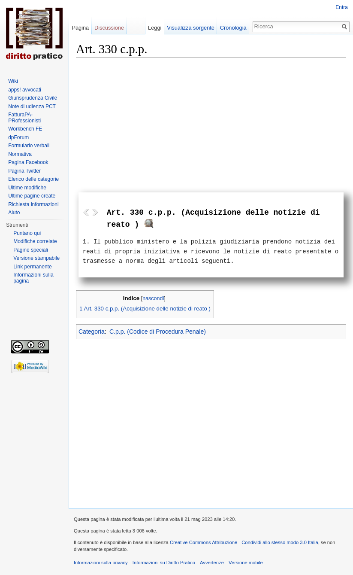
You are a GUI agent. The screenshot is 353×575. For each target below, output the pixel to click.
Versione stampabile (36, 258)
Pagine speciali (30, 250)
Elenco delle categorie (33, 179)
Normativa (20, 154)
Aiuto (14, 213)
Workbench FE (25, 129)
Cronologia (233, 27)
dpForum (18, 137)
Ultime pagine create (31, 196)
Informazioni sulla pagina (33, 278)
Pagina (80, 27)
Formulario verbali (28, 146)
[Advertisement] (211, 121)
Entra (341, 7)
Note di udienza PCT (32, 106)
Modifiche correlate (35, 241)
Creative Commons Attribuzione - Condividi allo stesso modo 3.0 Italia (244, 542)
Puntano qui (27, 233)
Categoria (91, 331)
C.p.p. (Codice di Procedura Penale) (157, 331)
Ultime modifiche (27, 188)
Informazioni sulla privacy (101, 562)
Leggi (154, 27)
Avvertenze (212, 562)
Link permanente (32, 267)
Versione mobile (246, 562)
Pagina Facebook (28, 162)
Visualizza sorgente (190, 27)
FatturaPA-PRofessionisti (24, 118)
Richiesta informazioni (33, 204)
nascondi (153, 298)
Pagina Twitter (24, 171)
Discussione (109, 27)
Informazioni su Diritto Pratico (164, 562)
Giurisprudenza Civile (32, 98)
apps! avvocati (24, 90)
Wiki (13, 81)
